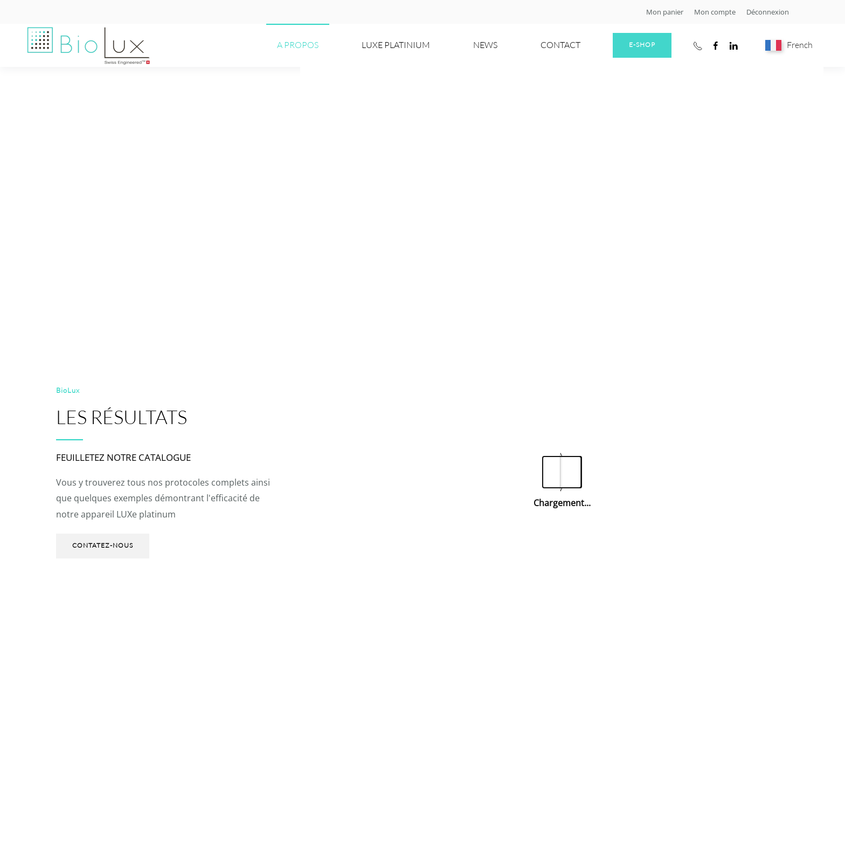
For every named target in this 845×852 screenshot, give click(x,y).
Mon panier (664, 12)
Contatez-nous (102, 545)
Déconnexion (767, 12)
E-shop (642, 44)
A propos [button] (297, 44)
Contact (560, 44)
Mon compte (715, 12)
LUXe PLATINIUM (396, 44)
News (485, 44)
